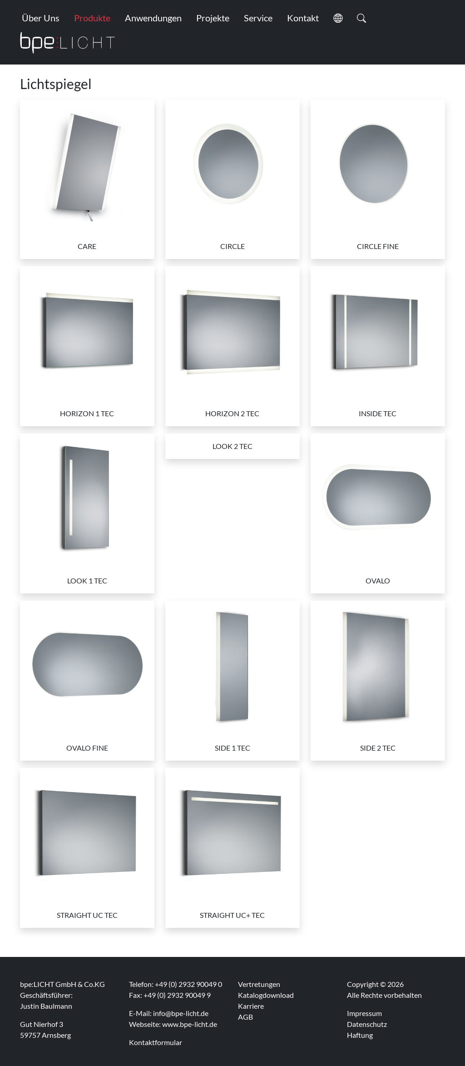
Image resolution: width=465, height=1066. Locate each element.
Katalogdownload (266, 995)
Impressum (364, 1013)
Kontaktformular (155, 1042)
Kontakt (303, 17)
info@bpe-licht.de (180, 1013)
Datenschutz (367, 1024)
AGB (245, 1016)
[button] (338, 17)
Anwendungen (153, 17)
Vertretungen (259, 984)
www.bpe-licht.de (189, 1024)
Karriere (251, 1005)
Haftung (360, 1035)
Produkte (92, 17)
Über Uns (40, 17)
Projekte (212, 17)
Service (258, 17)
